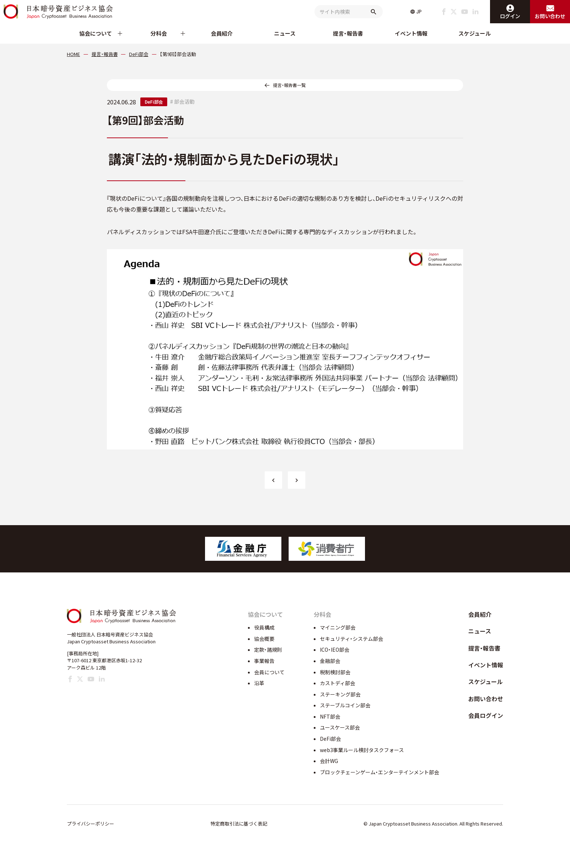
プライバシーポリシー (90, 823)
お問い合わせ (485, 698)
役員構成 (264, 627)
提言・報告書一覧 (289, 85)
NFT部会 (330, 716)
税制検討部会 (335, 672)
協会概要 (264, 638)
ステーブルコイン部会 (345, 705)
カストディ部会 (337, 683)
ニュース (285, 33)
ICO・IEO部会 (334, 649)
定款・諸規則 (268, 649)
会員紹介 (222, 33)
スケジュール (474, 33)
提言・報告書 (348, 33)
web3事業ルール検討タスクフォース (362, 750)
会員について (269, 672)
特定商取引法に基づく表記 (238, 823)
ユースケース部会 (340, 727)
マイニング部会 (338, 627)
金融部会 (330, 660)
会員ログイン (485, 715)
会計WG (329, 760)
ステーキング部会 (340, 694)
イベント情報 (411, 33)
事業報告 (264, 660)
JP (419, 11)
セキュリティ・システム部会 (351, 638)
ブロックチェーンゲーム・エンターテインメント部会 (379, 772)
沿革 (259, 683)
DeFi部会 (154, 102)
